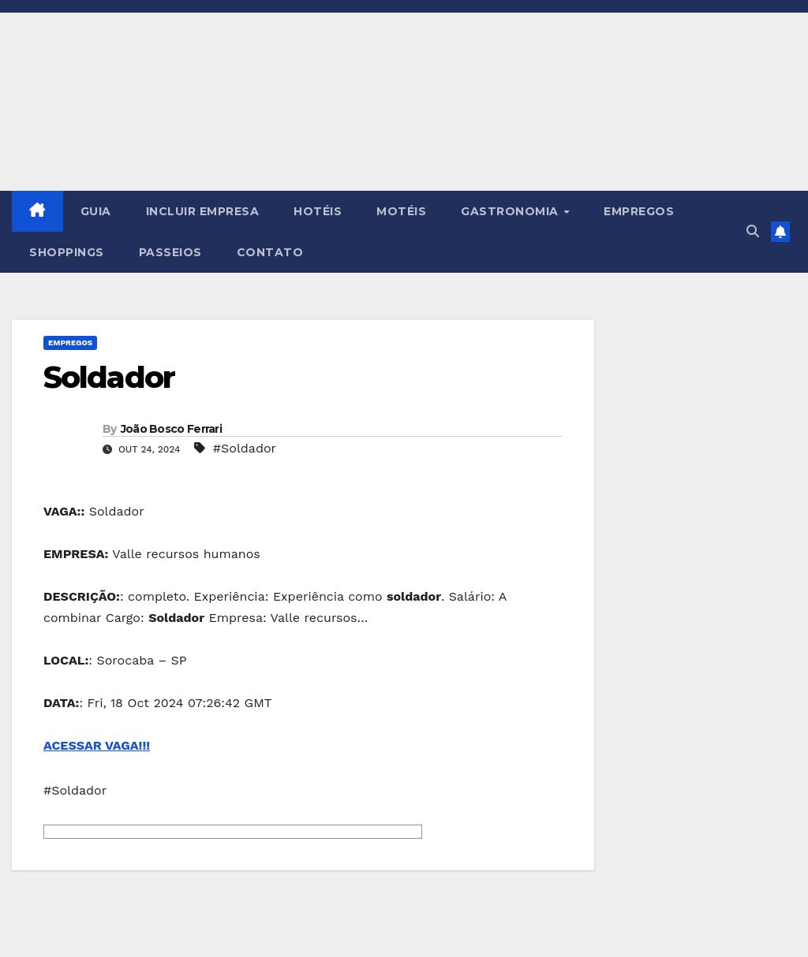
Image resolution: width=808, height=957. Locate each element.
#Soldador (244, 448)
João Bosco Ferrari (171, 429)
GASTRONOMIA (511, 211)
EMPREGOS (639, 211)
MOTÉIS (401, 211)
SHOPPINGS (66, 252)
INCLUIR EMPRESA (203, 211)
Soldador (108, 377)
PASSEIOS (170, 252)
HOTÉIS (318, 211)
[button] (752, 231)
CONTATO (270, 252)
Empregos (70, 342)
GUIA (95, 211)
